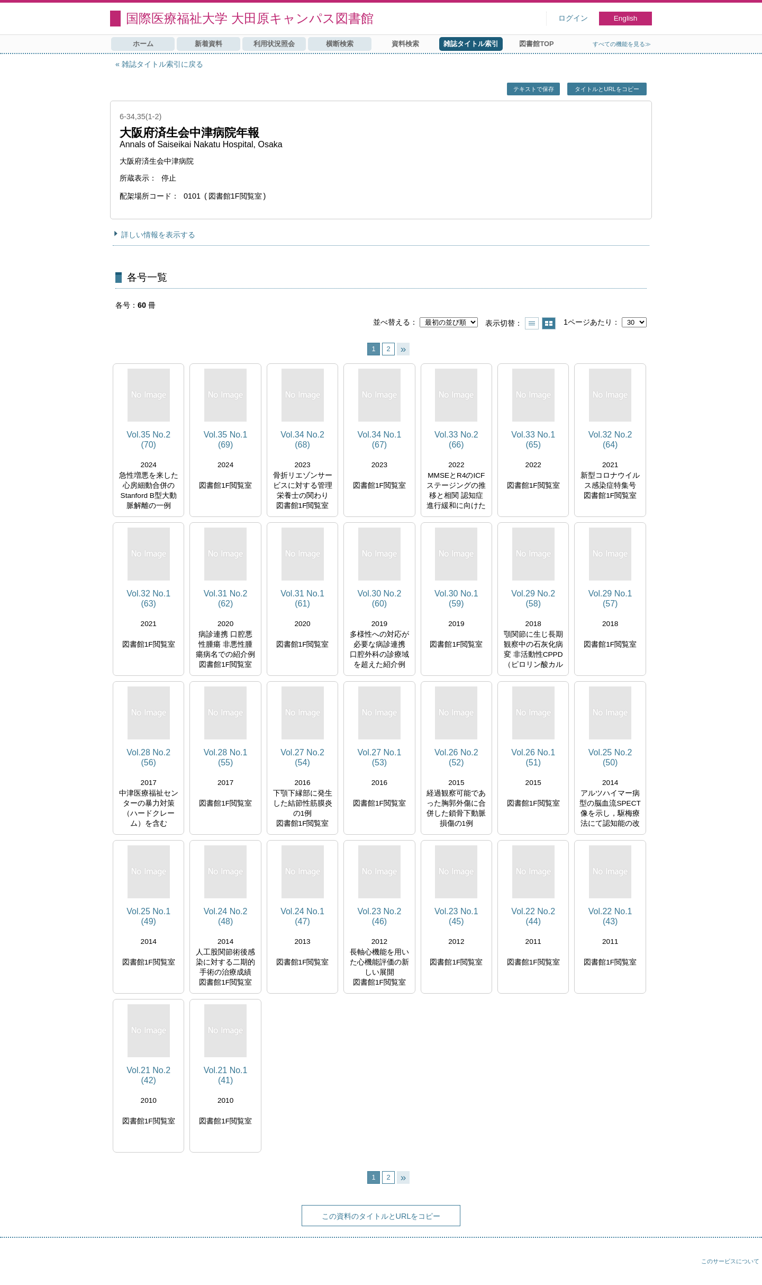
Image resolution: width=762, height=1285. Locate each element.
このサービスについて (730, 1261)
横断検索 (339, 44)
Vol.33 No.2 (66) (456, 439)
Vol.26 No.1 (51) (533, 757)
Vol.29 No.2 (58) (533, 598)
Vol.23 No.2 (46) (380, 916)
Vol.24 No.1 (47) (302, 916)
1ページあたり (588, 322)
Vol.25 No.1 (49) (148, 916)
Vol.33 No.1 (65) (533, 439)
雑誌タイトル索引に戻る (162, 64)
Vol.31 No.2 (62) (226, 598)
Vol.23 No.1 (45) (456, 916)
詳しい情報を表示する (158, 234)
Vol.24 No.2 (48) (226, 916)
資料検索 (405, 44)
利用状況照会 (274, 44)
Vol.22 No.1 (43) (610, 916)
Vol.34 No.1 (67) (380, 439)
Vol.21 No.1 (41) (226, 1075)
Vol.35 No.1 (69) (226, 439)
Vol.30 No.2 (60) (380, 598)
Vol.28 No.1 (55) (226, 757)
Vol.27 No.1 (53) (380, 757)
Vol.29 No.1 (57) (610, 598)
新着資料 (208, 44)
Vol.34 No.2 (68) (302, 439)
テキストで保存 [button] (533, 89)
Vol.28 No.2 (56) (148, 757)
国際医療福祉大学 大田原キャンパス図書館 (250, 18)
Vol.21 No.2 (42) (148, 1075)
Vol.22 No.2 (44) (533, 916)
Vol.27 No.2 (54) (302, 757)
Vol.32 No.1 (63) (148, 598)
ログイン (573, 18)
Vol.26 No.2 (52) (456, 757)
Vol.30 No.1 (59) (456, 598)
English (626, 18)
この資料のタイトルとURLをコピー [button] (381, 1216)
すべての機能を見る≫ (622, 44)
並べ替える (391, 322)
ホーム (143, 44)
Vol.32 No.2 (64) (610, 439)
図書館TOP (536, 44)
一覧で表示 (532, 323)
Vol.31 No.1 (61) (302, 598)
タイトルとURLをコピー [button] (607, 89)
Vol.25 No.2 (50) (610, 757)
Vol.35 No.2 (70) (148, 439)
